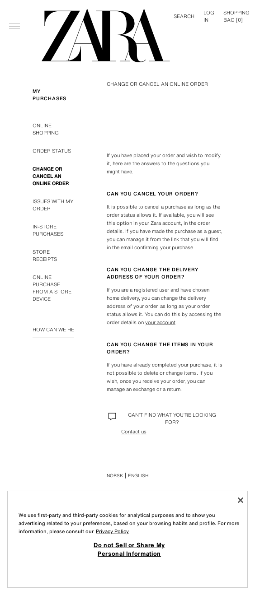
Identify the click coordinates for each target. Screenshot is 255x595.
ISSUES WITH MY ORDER (53, 205)
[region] (127, 539)
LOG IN (208, 16)
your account (160, 322)
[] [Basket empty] (236, 16)
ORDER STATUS (52, 150)
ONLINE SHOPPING (46, 129)
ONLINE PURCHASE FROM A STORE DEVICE (52, 288)
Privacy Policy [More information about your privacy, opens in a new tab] (112, 531)
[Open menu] (14, 11)
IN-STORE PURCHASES (48, 230)
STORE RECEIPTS (45, 255)
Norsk (115, 475)
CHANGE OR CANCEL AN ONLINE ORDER (51, 176)
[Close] (240, 500)
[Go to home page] (106, 35)
